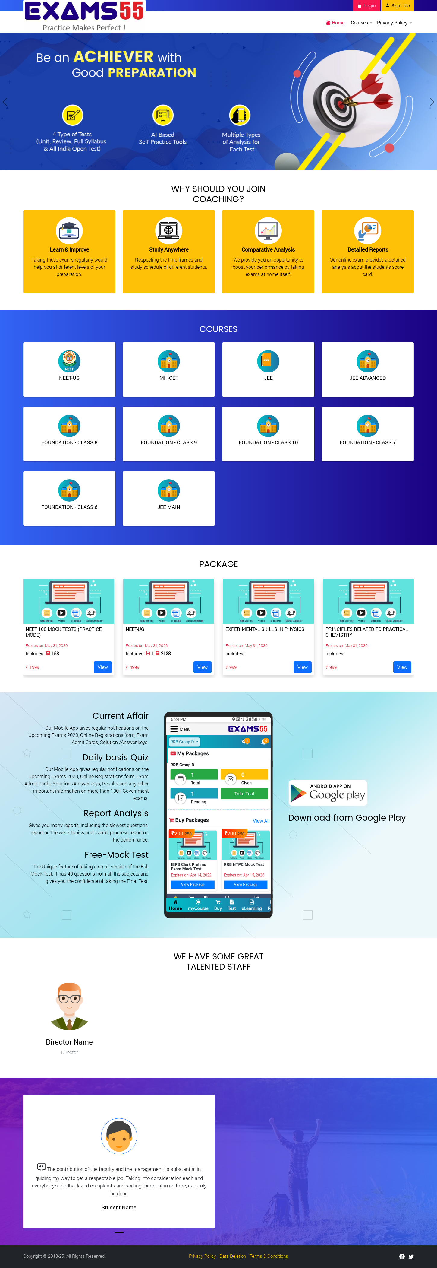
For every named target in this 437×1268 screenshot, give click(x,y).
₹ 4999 (132, 667)
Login (366, 6)
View (103, 667)
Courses (361, 22)
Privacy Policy (394, 22)
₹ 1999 (32, 667)
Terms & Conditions (269, 1256)
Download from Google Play (347, 818)
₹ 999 (231, 667)
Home (335, 22)
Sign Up (397, 6)
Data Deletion (232, 1256)
